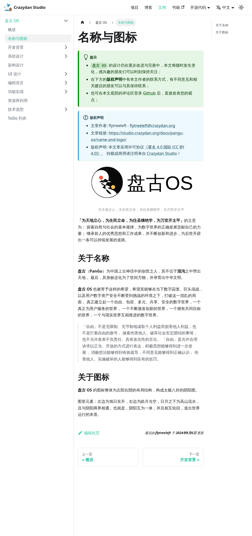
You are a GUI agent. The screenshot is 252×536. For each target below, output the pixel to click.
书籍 (178, 7)
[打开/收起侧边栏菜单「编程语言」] (66, 83)
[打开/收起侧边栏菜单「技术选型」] (66, 109)
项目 (135, 7)
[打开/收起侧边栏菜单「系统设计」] (66, 56)
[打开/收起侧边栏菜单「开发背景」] (66, 47)
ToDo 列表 (17, 118)
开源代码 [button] (198, 7)
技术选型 (16, 109)
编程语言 (16, 82)
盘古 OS (12, 20)
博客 (148, 7)
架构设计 (16, 65)
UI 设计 (14, 74)
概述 (12, 29)
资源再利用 (18, 100)
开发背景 (16, 47)
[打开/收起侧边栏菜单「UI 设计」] (66, 74)
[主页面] (82, 22)
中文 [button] (223, 7)
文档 (162, 7)
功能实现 (16, 91)
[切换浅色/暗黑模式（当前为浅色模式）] (241, 7)
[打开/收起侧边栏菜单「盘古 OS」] (66, 21)
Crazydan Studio (162, 153)
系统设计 (16, 56)
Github (149, 93)
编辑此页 (89, 433)
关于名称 (222, 25)
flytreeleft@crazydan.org (152, 125)
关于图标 (222, 32)
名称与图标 (18, 38)
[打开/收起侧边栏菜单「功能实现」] (66, 92)
